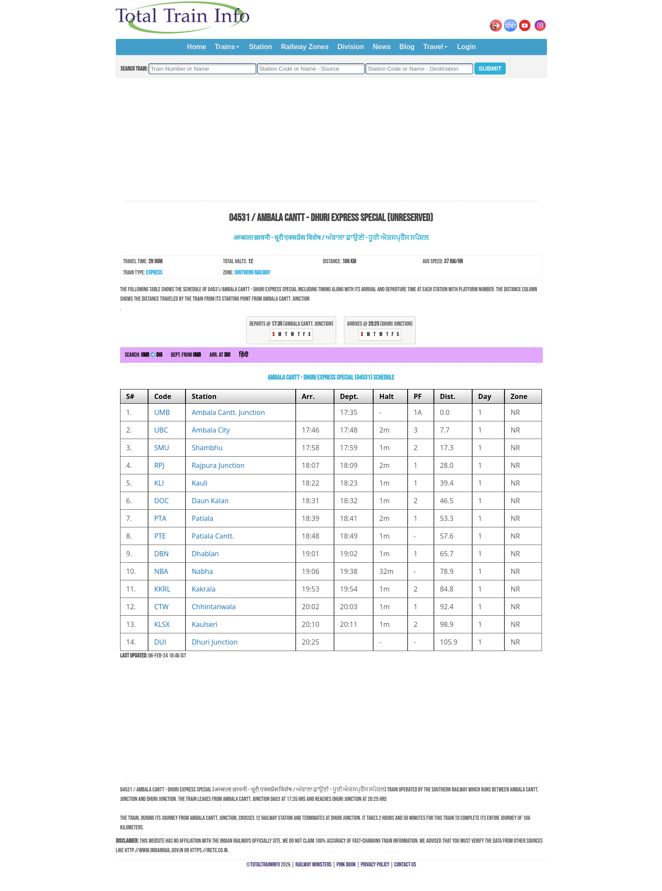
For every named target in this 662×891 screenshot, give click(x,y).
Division (350, 46)
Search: (143, 354)
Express (154, 272)
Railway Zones (305, 46)
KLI (159, 483)
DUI (160, 642)
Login (466, 46)
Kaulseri (204, 624)
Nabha (202, 571)
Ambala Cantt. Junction (228, 412)
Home (196, 46)
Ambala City (211, 430)
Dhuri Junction (215, 642)
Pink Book (346, 864)
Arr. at (220, 354)
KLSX (162, 624)
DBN (161, 553)
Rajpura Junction (218, 465)
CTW (161, 606)
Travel (433, 46)
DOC (161, 500)
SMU (161, 447)
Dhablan (205, 553)
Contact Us (405, 864)
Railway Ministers (313, 864)
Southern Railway (252, 272)
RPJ (159, 465)
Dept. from (186, 354)
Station (260, 46)
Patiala (202, 518)
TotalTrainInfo (265, 864)
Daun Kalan (210, 500)
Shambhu (207, 447)
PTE (160, 536)
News (382, 46)
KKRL (162, 589)
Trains (225, 46)
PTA (160, 518)
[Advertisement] (331, 139)
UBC (161, 430)
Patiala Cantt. (213, 536)
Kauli (199, 483)
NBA (161, 571)
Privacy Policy (375, 864)
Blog (407, 46)
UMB (162, 412)
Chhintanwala (213, 606)
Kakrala (203, 589)
